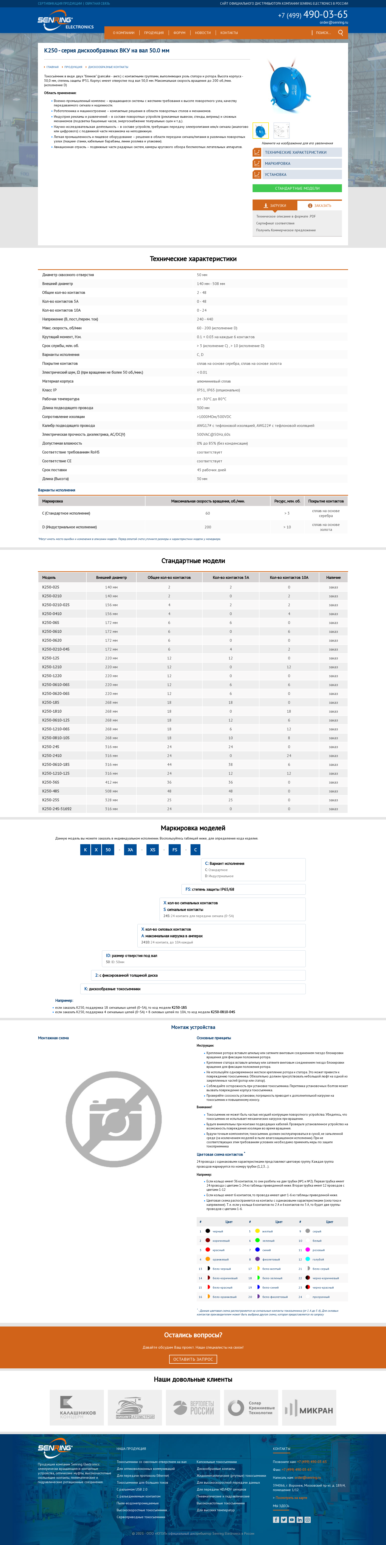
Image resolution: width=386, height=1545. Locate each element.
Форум (179, 33)
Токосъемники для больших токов (142, 1482)
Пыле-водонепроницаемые (138, 1503)
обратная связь (97, 3)
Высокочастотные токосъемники (221, 1503)
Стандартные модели (297, 188)
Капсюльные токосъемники (217, 1462)
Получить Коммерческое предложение (286, 230)
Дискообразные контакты (108, 67)
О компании (123, 33)
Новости (203, 33)
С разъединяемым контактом (139, 1496)
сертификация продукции (60, 3)
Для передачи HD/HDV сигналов (221, 1489)
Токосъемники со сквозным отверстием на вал (152, 1462)
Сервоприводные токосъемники (141, 1517)
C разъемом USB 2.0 (132, 1489)
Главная (53, 67)
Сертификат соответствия (275, 223)
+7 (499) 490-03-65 (312, 1462)
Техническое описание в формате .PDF (286, 216)
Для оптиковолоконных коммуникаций (146, 1468)
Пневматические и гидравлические (223, 1496)
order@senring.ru (334, 22)
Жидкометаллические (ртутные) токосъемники (231, 1475)
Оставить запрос (193, 1359)
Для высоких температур (216, 1510)
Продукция (154, 33)
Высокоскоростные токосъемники (142, 1510)
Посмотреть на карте (291, 1497)
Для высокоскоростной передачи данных (228, 1482)
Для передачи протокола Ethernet (143, 1475)
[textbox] (324, 32)
